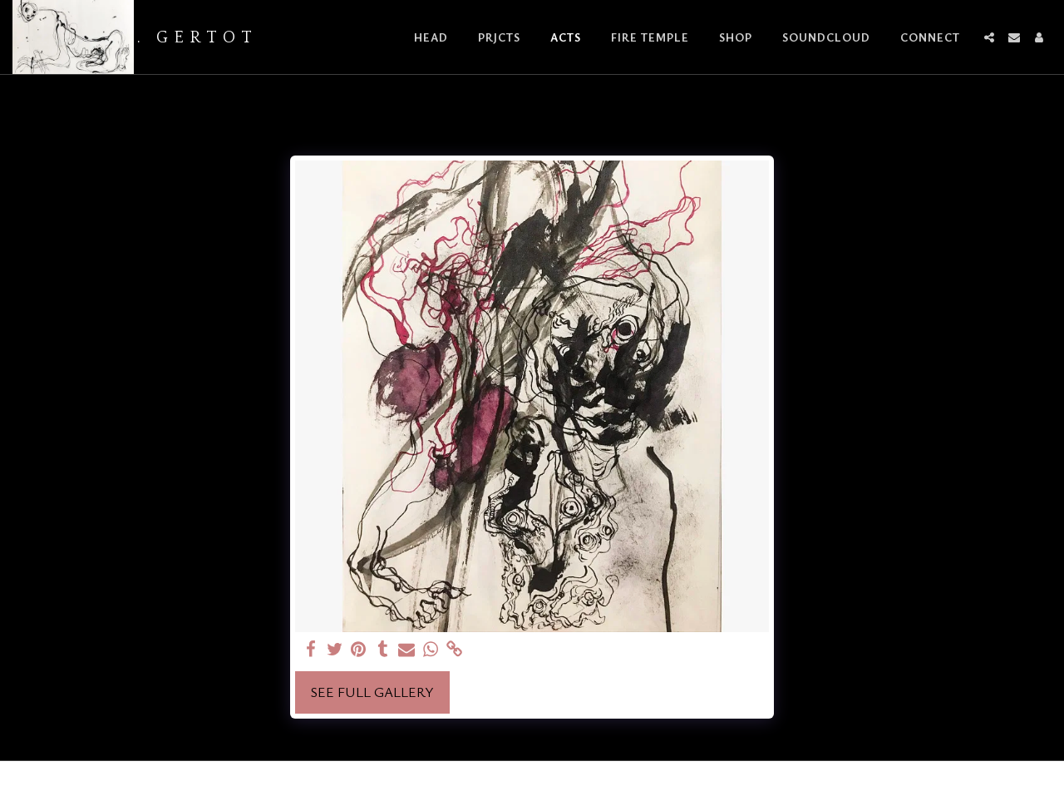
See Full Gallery (372, 692)
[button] (989, 37)
